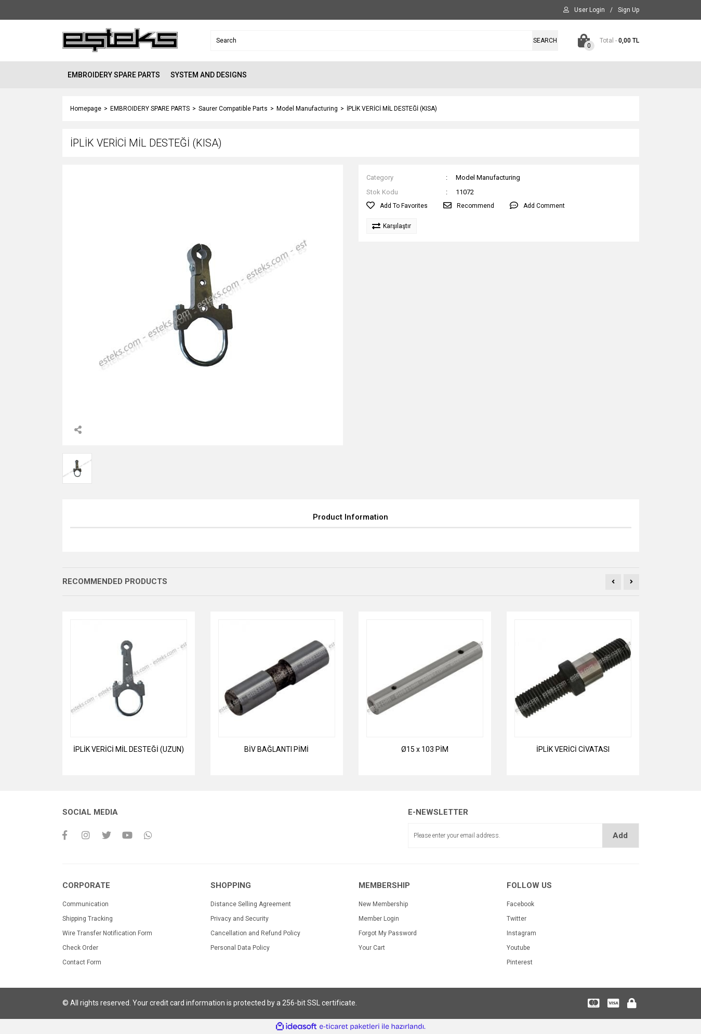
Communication (85, 904)
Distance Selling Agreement (250, 904)
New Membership (383, 904)
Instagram (521, 933)
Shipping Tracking (87, 918)
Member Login (379, 918)
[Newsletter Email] (523, 835)
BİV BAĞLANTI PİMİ (276, 749)
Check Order (80, 947)
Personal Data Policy (240, 947)
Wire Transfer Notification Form (107, 933)
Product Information (350, 517)
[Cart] (606, 40)
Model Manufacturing (488, 177)
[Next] (631, 582)
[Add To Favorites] (397, 205)
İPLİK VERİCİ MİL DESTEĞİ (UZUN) (128, 749)
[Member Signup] (628, 10)
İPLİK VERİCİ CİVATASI (573, 749)
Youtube (518, 947)
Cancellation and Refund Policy (255, 933)
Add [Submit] (620, 835)
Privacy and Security (239, 918)
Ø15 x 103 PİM (424, 749)
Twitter (516, 918)
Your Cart (372, 947)
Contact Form (81, 962)
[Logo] (120, 40)
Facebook (520, 904)
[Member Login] (589, 10)
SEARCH (545, 40)
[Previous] (613, 582)
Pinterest (520, 962)
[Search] (384, 40)
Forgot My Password (388, 933)
